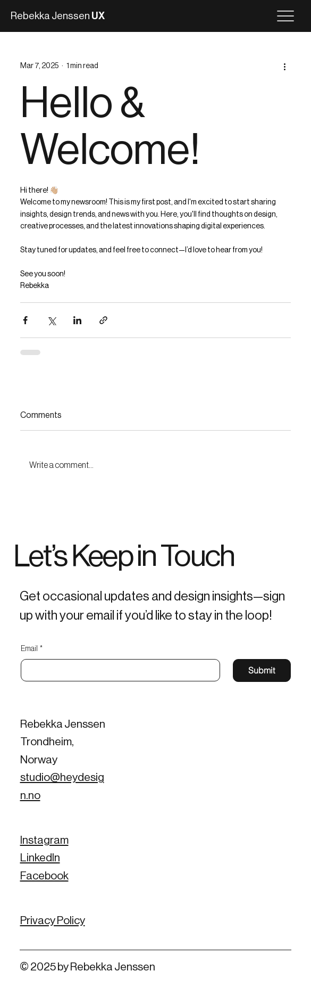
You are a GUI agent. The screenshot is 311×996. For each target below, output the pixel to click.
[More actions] (284, 66)
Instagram (44, 840)
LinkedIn (40, 857)
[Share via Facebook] (25, 320)
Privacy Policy (52, 920)
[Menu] (285, 16)
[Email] (117, 670)
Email (32, 649)
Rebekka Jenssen (58, 16)
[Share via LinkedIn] (77, 320)
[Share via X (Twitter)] (51, 320)
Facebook (44, 876)
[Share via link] (103, 320)
